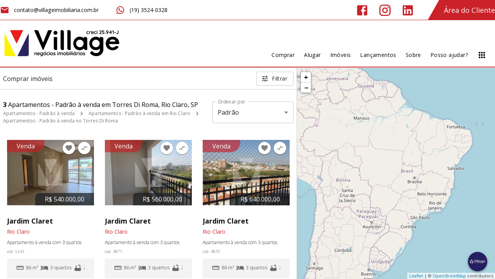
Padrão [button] (228, 112)
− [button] (306, 87)
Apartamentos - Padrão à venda (39, 113)
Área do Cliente (469, 10)
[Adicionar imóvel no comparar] (84, 148)
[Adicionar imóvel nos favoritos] (69, 148)
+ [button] (306, 77)
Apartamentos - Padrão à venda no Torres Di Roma (60, 120)
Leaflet (416, 276)
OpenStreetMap (449, 276)
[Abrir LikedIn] (408, 10)
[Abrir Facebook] (362, 10)
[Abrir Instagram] (385, 10)
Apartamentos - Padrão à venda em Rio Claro (139, 113)
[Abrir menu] (482, 55)
